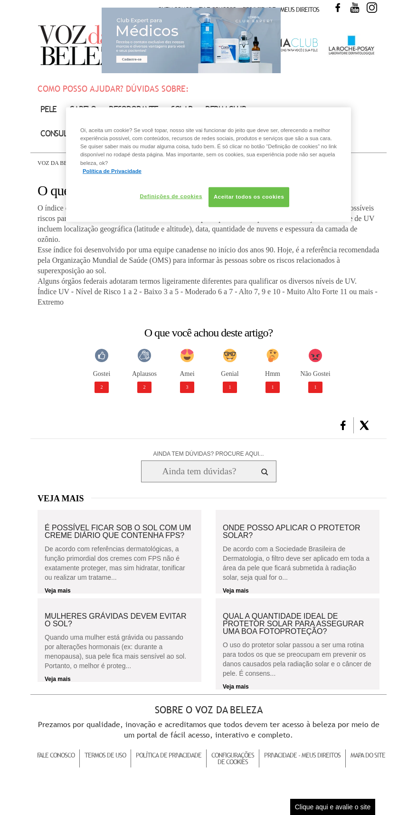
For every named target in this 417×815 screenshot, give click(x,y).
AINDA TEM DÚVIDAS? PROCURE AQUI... (208, 454)
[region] (208, 164)
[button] (343, 425)
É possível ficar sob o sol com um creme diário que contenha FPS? (118, 531)
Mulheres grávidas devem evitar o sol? (115, 620)
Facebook (337, 7)
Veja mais (58, 591)
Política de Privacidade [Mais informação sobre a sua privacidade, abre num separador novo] (112, 170)
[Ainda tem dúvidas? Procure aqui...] (199, 471)
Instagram (372, 7)
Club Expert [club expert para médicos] (191, 40)
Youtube (355, 7)
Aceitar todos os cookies (249, 196)
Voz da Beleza (60, 163)
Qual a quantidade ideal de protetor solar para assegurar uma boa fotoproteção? (293, 624)
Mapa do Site (368, 755)
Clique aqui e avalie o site (333, 807)
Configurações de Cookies (232, 758)
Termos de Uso (105, 755)
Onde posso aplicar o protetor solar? (291, 531)
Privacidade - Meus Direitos (281, 9)
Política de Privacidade (168, 755)
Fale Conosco (56, 755)
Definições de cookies (171, 196)
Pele (48, 109)
